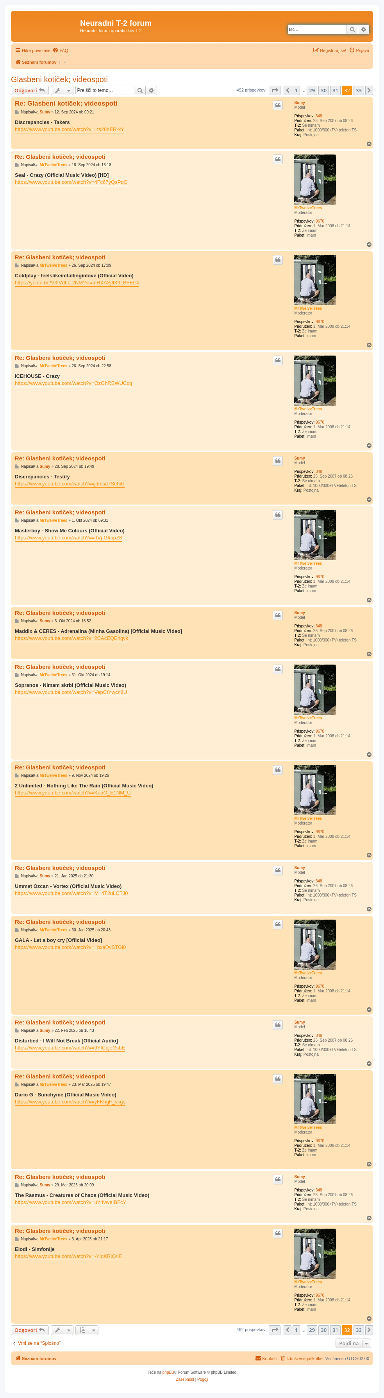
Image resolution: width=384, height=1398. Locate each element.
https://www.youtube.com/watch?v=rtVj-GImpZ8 (68, 538)
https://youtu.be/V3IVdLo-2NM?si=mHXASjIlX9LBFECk (77, 283)
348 (319, 116)
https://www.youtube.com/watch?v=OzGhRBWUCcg (73, 383)
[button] (274, 90)
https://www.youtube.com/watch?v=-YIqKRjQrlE (68, 1256)
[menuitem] (60, 50)
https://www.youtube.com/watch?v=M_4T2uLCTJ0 (71, 893)
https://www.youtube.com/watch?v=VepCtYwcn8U (71, 692)
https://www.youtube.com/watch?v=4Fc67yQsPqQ (71, 182)
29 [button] (312, 90)
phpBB (168, 1372)
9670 (320, 221)
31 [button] (335, 90)
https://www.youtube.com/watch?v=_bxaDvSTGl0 (70, 947)
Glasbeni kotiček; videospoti (59, 79)
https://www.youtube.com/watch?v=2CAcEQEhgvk (71, 638)
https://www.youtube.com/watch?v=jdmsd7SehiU (70, 484)
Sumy (299, 103)
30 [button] (324, 90)
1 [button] (296, 90)
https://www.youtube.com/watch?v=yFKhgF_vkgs (70, 1102)
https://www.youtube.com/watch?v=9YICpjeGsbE (70, 1048)
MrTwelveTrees (308, 208)
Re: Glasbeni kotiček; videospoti (66, 103)
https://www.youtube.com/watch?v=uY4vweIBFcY (70, 1202)
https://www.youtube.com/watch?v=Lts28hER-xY (69, 129)
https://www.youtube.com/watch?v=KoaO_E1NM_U (73, 793)
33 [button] (359, 90)
